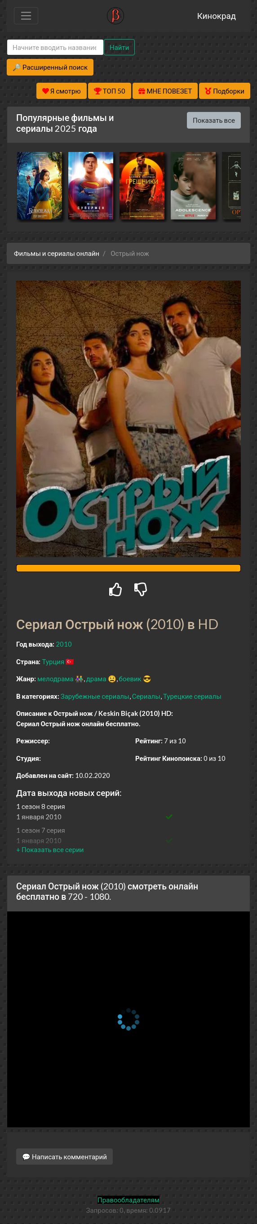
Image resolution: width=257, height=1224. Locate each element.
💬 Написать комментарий (64, 1157)
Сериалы (146, 696)
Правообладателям (128, 1200)
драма (96, 679)
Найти (119, 47)
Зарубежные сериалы (95, 696)
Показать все (214, 120)
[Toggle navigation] (26, 15)
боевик (130, 679)
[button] (50, 849)
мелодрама (55, 679)
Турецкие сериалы (192, 696)
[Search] (55, 47)
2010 (64, 644)
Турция (53, 661)
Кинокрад (216, 15)
